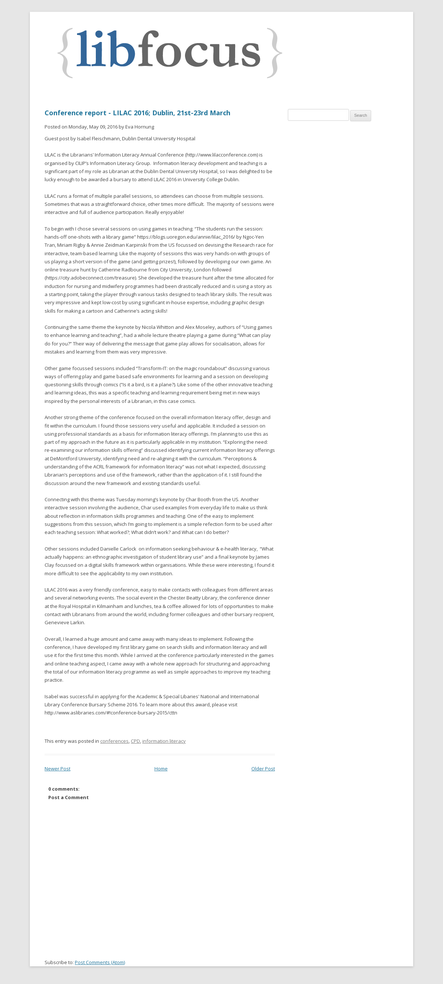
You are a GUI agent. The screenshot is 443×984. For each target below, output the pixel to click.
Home (161, 768)
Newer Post (57, 768)
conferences (114, 741)
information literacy (164, 741)
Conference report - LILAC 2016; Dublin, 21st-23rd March (137, 112)
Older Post (263, 768)
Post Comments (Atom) (100, 962)
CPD (135, 741)
